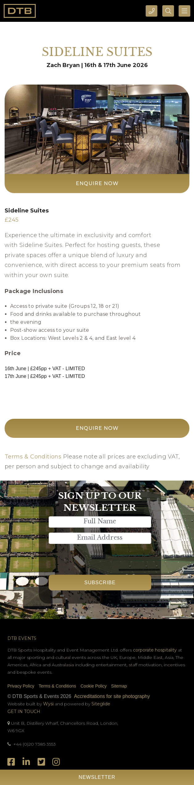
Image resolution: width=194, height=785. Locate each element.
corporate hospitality (155, 650)
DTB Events (21, 638)
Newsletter (97, 777)
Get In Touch (23, 711)
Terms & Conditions (33, 456)
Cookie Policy (93, 686)
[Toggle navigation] (184, 11)
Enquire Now (97, 183)
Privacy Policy (20, 686)
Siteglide (100, 704)
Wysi (49, 704)
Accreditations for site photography (112, 696)
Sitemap (119, 686)
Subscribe (99, 582)
